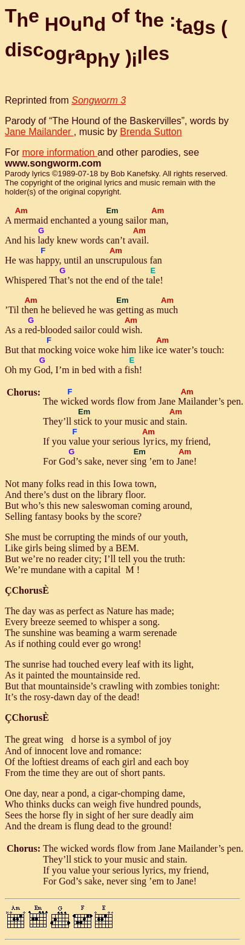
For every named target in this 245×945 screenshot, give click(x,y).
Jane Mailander (39, 132)
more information (59, 152)
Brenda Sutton (150, 132)
